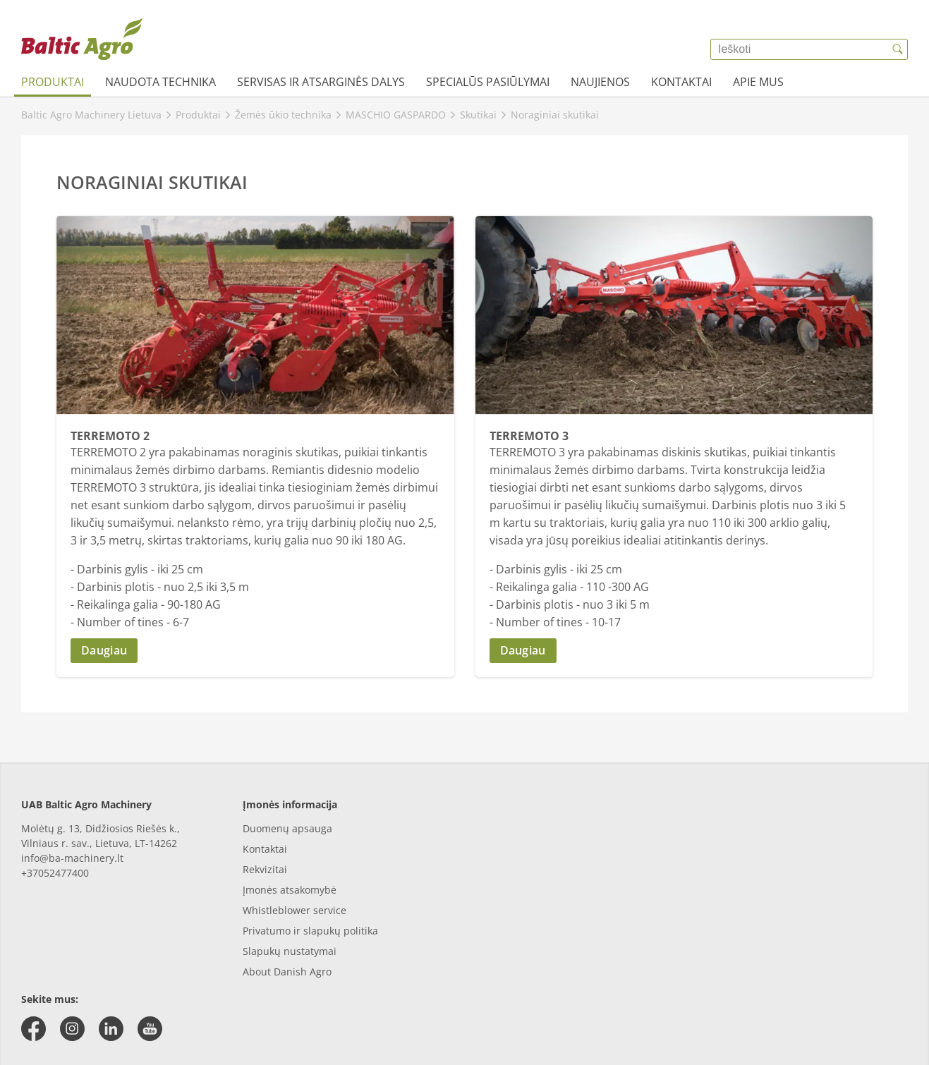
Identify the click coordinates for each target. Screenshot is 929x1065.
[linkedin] (111, 1028)
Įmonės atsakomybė (289, 889)
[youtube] (150, 1028)
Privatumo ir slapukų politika (310, 930)
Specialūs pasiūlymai (487, 82)
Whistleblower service (294, 910)
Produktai (52, 82)
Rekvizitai (265, 869)
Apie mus (758, 82)
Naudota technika (160, 82)
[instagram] (72, 1028)
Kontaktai (681, 82)
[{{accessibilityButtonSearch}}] (897, 49)
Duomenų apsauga (287, 828)
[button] (255, 650)
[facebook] (33, 1028)
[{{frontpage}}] (81, 39)
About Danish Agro (287, 971)
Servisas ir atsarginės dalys (321, 82)
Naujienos (600, 82)
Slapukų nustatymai (289, 951)
